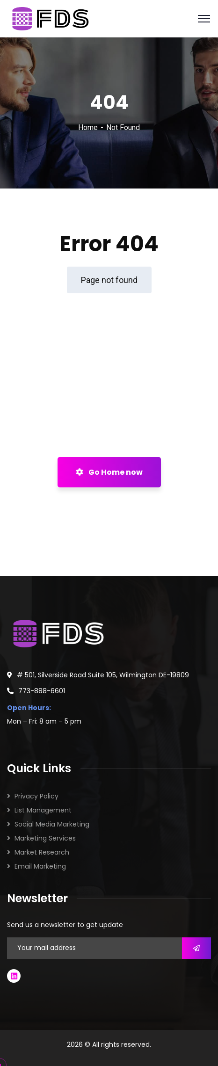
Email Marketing (40, 866)
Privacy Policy (36, 796)
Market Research (42, 852)
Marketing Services (45, 838)
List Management (43, 810)
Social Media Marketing (52, 824)
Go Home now (109, 472)
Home (88, 127)
